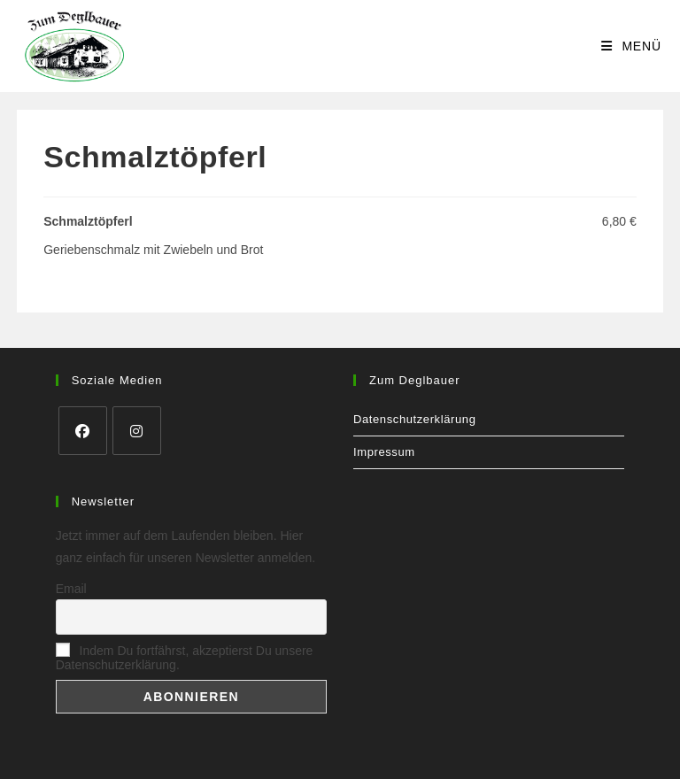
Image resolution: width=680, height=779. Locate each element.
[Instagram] (136, 430)
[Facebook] (82, 430)
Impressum (384, 452)
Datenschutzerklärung (414, 419)
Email (71, 589)
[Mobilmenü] (631, 46)
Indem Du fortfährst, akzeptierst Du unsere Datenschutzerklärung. (184, 658)
